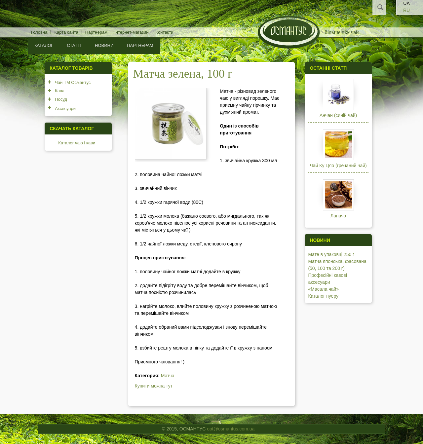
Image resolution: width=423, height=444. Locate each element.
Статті (74, 45)
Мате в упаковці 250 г (331, 254)
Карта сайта (66, 32)
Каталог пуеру (323, 296)
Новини (104, 45)
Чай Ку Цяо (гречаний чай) (338, 165)
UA (406, 3)
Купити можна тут (154, 385)
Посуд (61, 99)
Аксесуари (65, 108)
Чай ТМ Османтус (73, 82)
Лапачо (338, 215)
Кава (59, 90)
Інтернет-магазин (131, 32)
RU (406, 10)
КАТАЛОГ (43, 45)
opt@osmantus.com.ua (230, 428)
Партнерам (96, 32)
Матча (167, 375)
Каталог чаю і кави (76, 142)
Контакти (164, 32)
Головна (39, 32)
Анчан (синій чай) (338, 115)
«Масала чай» (323, 289)
